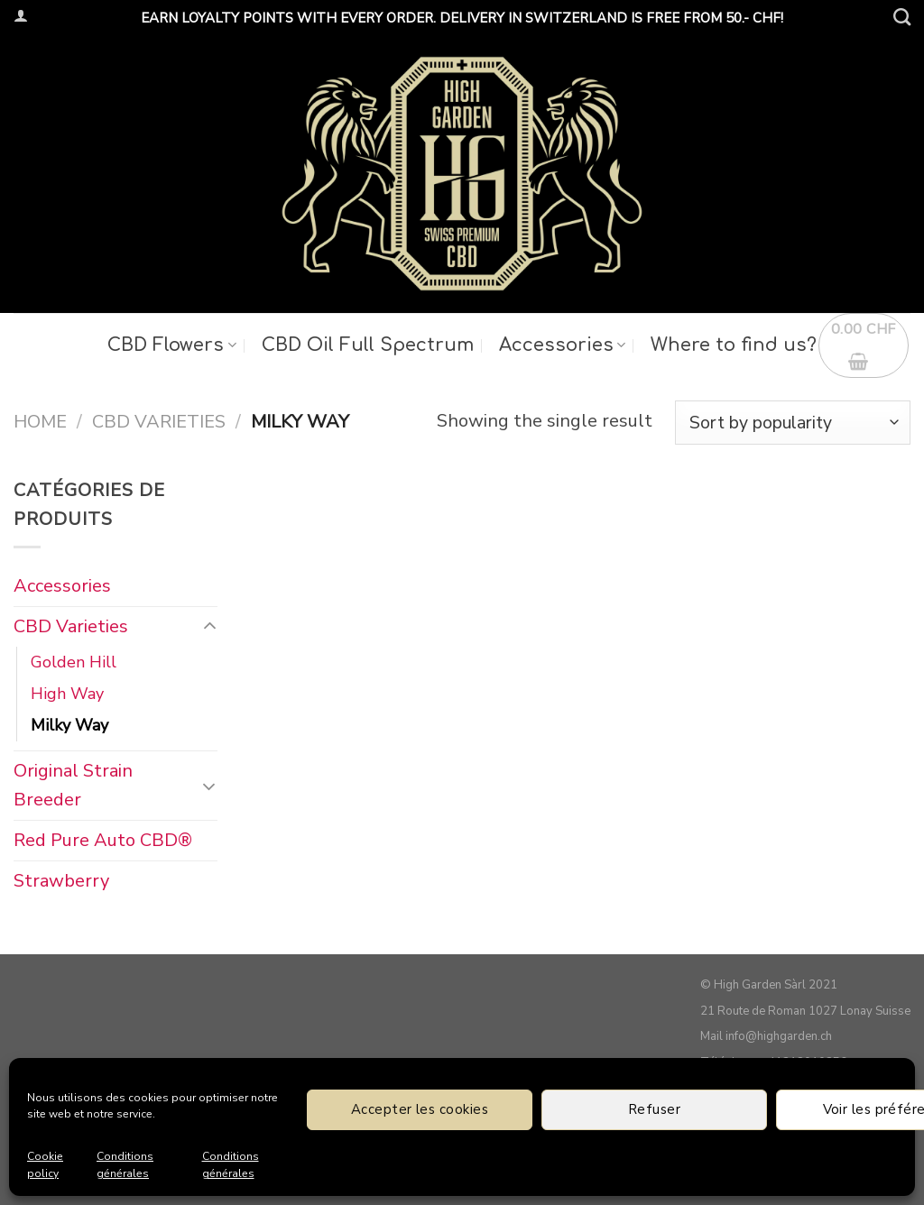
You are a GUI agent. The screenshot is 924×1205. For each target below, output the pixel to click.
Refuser (654, 1109)
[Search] (901, 17)
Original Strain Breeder (73, 784)
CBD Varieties (159, 421)
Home (40, 421)
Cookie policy (45, 1165)
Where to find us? (734, 345)
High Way (67, 693)
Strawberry (61, 880)
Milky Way (69, 724)
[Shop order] (792, 422)
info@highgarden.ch (778, 1036)
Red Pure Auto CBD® (103, 839)
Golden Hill (73, 662)
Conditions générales (125, 1165)
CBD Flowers (171, 345)
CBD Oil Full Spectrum (368, 345)
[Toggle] (208, 626)
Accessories (562, 345)
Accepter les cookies (419, 1109)
